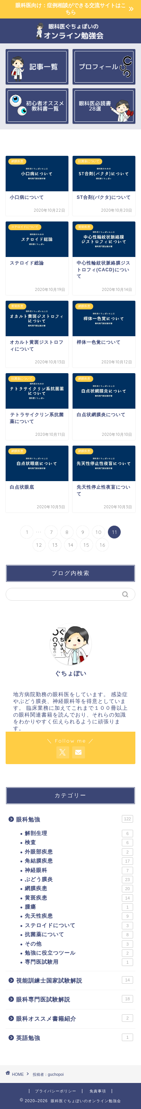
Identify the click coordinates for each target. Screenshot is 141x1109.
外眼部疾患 (79, 852)
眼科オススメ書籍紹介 (74, 1018)
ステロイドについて (79, 925)
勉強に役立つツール (79, 953)
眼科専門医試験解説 (74, 999)
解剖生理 (79, 833)
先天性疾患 (79, 916)
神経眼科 (79, 870)
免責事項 (97, 1091)
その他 (79, 944)
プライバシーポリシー (55, 1091)
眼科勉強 (74, 819)
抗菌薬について (79, 934)
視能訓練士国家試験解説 (74, 980)
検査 (79, 842)
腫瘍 (79, 907)
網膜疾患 (79, 888)
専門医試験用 (79, 962)
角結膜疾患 (79, 861)
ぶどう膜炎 (79, 879)
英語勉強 (74, 1037)
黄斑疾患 (79, 898)
